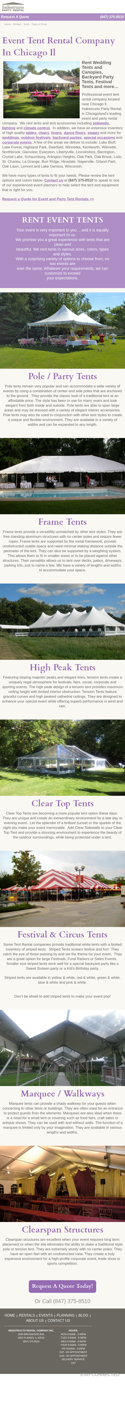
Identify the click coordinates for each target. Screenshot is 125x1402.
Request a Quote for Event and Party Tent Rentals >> (48, 199)
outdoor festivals (36, 138)
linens (56, 133)
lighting (8, 128)
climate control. (37, 128)
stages (93, 133)
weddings (10, 138)
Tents (26, 24)
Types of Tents (39, 24)
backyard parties (67, 138)
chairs (43, 133)
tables (31, 133)
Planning (66, 1315)
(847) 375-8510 (112, 17)
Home (7, 24)
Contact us (53, 180)
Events (46, 1315)
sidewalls (100, 123)
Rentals (17, 24)
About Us (35, 1320)
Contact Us (59, 1320)
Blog (83, 1315)
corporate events (17, 142)
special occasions (99, 138)
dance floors (75, 133)
